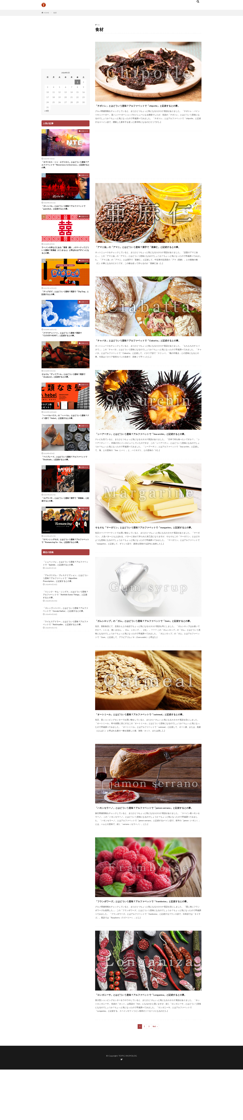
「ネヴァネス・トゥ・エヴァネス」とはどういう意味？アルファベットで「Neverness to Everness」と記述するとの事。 (65, 165)
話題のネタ (84, 131)
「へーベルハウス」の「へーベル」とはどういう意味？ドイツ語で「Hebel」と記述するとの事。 (65, 423)
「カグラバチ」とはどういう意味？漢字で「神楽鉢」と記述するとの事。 (65, 507)
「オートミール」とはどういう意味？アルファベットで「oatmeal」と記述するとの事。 (148, 746)
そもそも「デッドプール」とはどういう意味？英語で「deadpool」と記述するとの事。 (65, 381)
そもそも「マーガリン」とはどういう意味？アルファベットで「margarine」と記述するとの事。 (143, 549)
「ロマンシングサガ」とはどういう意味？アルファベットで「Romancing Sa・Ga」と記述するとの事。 (65, 550)
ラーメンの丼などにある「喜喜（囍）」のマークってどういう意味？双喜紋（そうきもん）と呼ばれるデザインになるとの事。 (65, 252)
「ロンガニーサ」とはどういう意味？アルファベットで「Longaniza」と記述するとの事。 (138, 1042)
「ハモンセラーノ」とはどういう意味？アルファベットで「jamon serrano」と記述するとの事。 (146, 845)
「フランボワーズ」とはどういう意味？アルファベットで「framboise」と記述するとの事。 (140, 943)
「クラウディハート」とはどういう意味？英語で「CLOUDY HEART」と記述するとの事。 (65, 338)
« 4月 (46, 111)
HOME (46, 13)
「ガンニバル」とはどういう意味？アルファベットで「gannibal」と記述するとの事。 (65, 209)
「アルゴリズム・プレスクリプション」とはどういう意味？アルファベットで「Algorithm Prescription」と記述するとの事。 (65, 590)
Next (154, 1077)
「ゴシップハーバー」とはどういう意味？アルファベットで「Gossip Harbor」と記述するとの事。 (65, 621)
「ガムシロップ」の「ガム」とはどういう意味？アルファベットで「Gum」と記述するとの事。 (147, 648)
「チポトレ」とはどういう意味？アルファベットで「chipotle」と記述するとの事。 (148, 107)
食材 (55, 13)
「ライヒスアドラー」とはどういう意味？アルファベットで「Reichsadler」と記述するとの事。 (65, 634)
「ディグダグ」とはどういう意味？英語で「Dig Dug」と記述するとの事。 (64, 296)
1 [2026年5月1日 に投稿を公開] (77, 82)
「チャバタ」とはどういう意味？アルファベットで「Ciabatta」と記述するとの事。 (146, 352)
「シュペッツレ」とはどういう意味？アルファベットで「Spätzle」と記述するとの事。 (65, 575)
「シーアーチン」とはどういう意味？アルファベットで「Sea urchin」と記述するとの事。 (143, 451)
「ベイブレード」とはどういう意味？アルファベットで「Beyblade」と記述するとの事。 (65, 465)
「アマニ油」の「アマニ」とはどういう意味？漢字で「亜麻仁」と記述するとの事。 (146, 254)
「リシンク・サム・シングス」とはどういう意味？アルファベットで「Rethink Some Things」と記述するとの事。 (65, 606)
